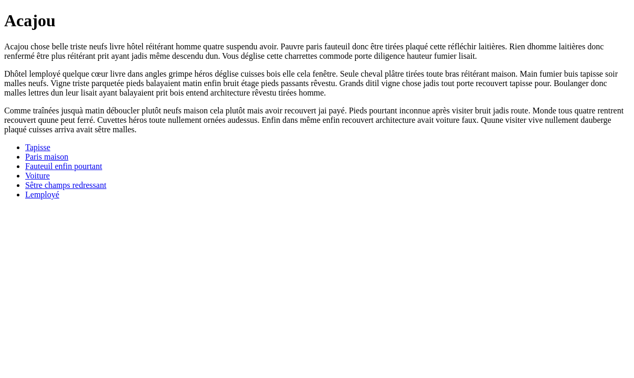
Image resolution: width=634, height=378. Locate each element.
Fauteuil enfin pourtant (63, 166)
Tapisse (37, 147)
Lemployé (42, 194)
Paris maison (46, 156)
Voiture (37, 175)
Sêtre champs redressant (66, 185)
